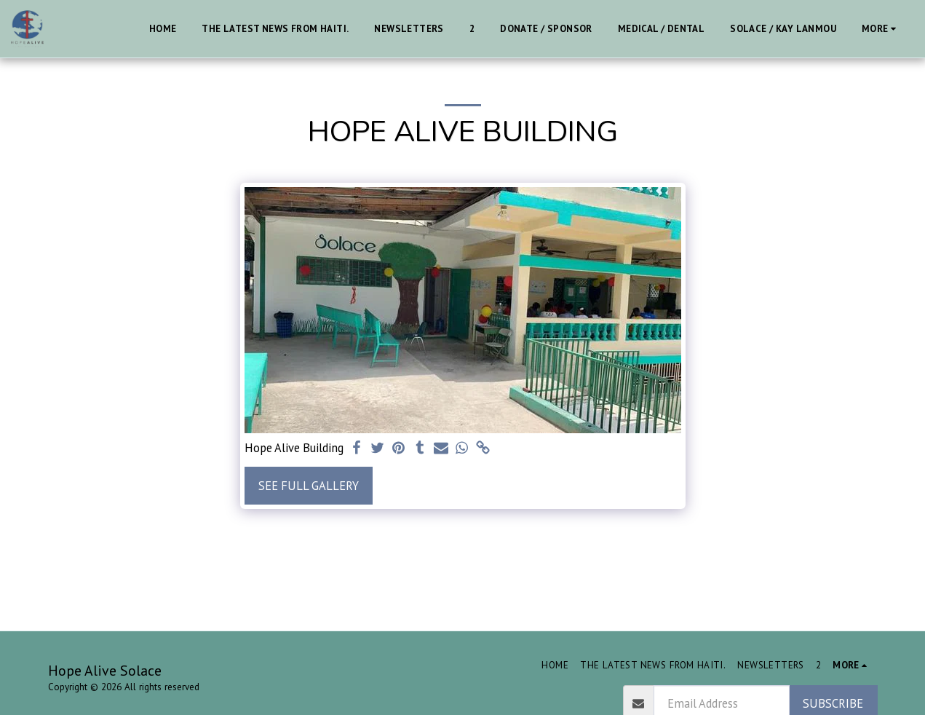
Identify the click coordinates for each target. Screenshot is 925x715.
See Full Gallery (308, 486)
